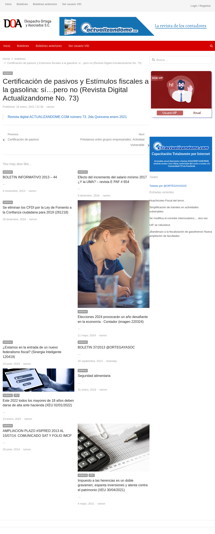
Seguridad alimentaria (94, 376)
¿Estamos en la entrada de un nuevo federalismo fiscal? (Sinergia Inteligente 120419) (32, 352)
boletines (8, 73)
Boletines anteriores (45, 4)
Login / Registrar (201, 5)
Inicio (8, 4)
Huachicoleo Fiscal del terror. (167, 200)
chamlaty (111, 361)
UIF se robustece (159, 225)
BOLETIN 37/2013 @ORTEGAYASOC (106, 347)
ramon (50, 106)
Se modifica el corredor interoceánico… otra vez (178, 218)
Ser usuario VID (71, 4)
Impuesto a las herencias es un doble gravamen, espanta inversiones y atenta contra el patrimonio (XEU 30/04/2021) (113, 485)
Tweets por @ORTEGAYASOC (168, 185)
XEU (16, 395)
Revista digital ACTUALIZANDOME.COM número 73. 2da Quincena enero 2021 (67, 117)
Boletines (22, 4)
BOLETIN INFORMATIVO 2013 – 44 (30, 177)
